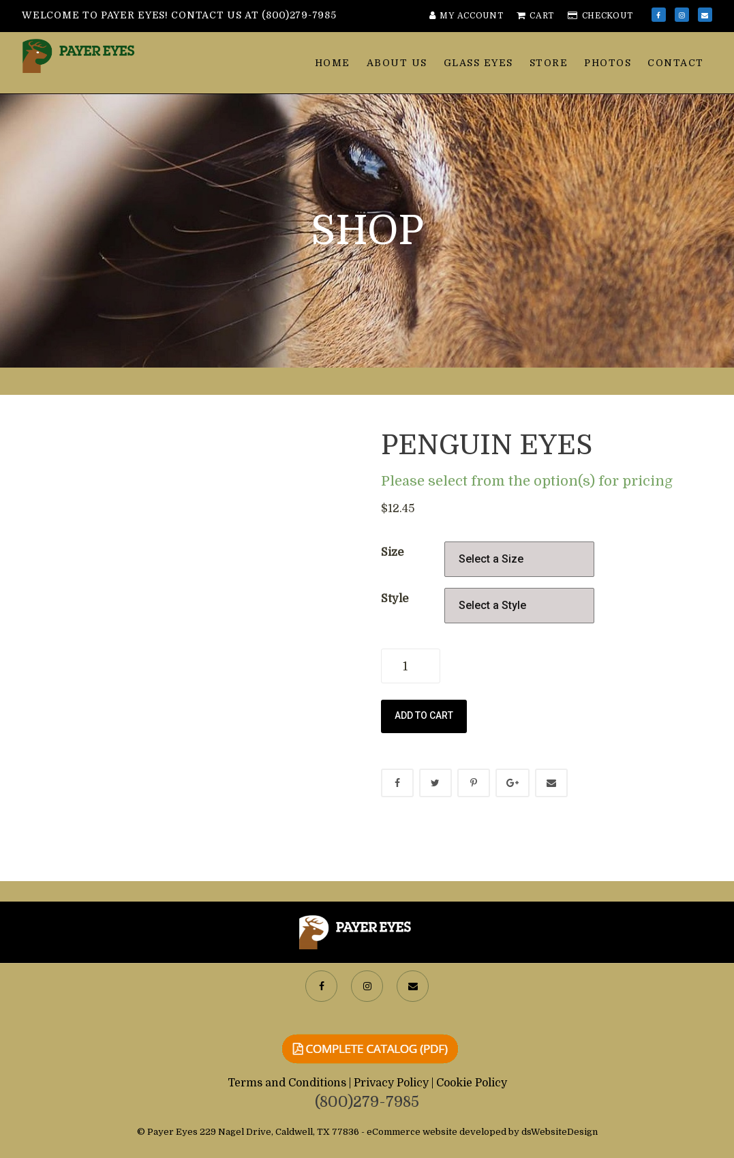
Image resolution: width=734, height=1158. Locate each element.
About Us (397, 62)
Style (394, 598)
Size (392, 552)
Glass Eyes (478, 62)
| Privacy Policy (390, 1083)
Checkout (600, 15)
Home (332, 62)
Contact (675, 62)
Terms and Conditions (288, 1083)
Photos (607, 62)
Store (549, 62)
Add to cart (424, 715)
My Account (466, 15)
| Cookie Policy (469, 1083)
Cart (535, 15)
